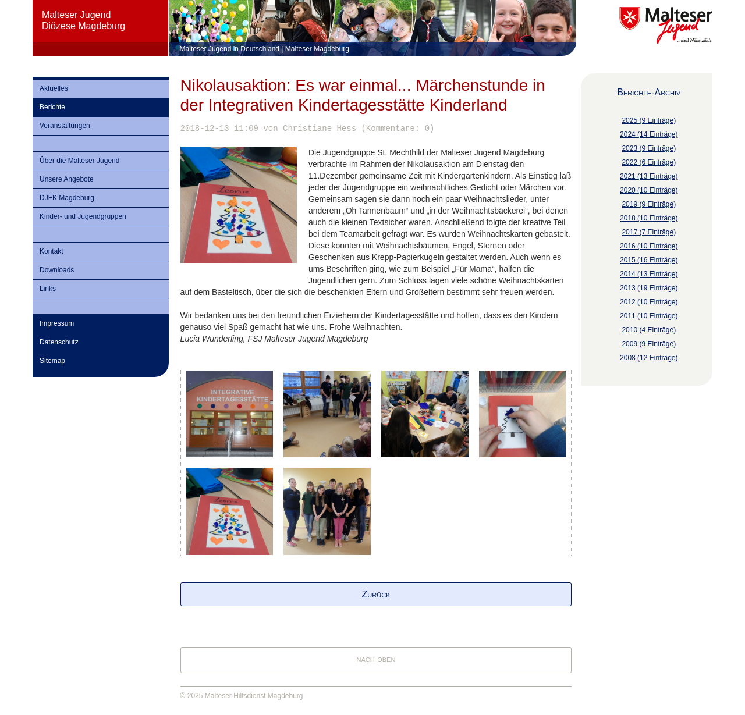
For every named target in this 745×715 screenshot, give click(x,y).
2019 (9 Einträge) (649, 204)
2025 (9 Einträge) (649, 120)
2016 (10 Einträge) (648, 246)
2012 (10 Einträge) (648, 302)
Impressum (57, 323)
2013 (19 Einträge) (648, 288)
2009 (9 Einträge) (649, 344)
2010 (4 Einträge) (649, 330)
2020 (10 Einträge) (648, 190)
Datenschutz (59, 342)
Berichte (52, 107)
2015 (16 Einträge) (648, 260)
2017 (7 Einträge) (649, 232)
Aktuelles (54, 88)
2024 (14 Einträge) (648, 134)
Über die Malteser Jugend (79, 160)
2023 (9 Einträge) (649, 148)
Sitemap (52, 361)
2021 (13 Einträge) (648, 176)
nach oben (376, 659)
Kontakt (51, 251)
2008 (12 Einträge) (648, 358)
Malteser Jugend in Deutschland (229, 48)
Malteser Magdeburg (317, 48)
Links (48, 288)
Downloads (57, 270)
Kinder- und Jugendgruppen (83, 216)
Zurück (376, 594)
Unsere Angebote (67, 179)
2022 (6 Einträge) (649, 162)
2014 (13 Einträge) (648, 274)
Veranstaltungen (65, 126)
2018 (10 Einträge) (648, 218)
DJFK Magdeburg (67, 198)
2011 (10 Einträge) (648, 316)
